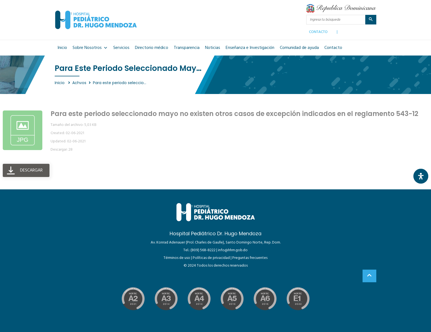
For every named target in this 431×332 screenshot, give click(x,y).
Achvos (79, 82)
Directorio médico (151, 47)
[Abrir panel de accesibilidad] (420, 176)
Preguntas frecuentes (249, 258)
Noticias (212, 47)
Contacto (333, 47)
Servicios (121, 47)
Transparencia (187, 47)
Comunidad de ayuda (299, 47)
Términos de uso (177, 258)
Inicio (62, 47)
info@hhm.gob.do (233, 250)
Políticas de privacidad (211, 258)
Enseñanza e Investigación (250, 47)
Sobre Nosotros (90, 47)
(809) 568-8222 (203, 250)
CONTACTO (318, 31)
